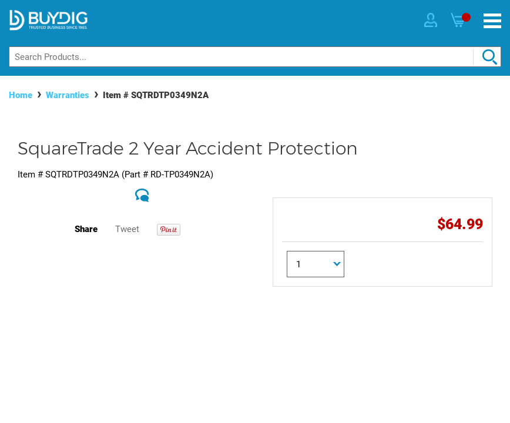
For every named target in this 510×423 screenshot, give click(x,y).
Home (20, 95)
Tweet (127, 229)
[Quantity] (316, 264)
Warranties (67, 95)
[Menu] (492, 21)
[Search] (255, 56)
